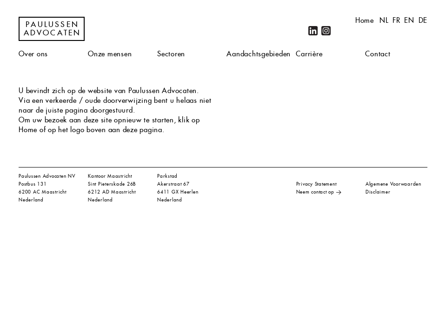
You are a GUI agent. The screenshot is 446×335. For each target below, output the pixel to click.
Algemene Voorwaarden (393, 184)
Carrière (309, 53)
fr (396, 20)
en (409, 20)
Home (364, 20)
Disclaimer (378, 192)
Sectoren (171, 53)
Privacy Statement (316, 184)
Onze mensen (110, 53)
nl (384, 20)
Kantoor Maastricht (110, 176)
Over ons (33, 53)
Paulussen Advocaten (52, 28)
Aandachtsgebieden (258, 53)
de (423, 20)
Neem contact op (315, 192)
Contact (377, 53)
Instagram (326, 30)
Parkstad (167, 176)
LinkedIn (313, 30)
